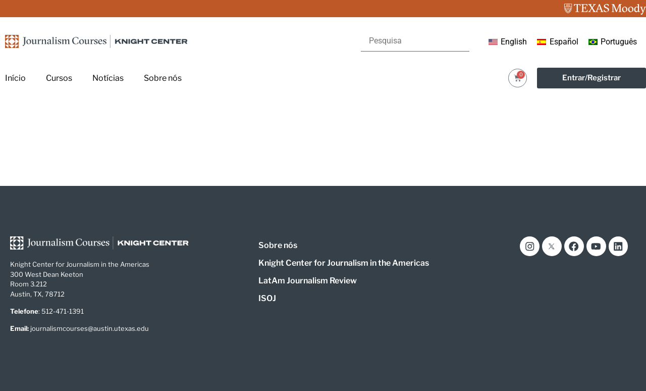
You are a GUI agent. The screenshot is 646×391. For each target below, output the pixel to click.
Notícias (108, 78)
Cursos (59, 78)
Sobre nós (163, 78)
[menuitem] (507, 42)
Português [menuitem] (619, 41)
